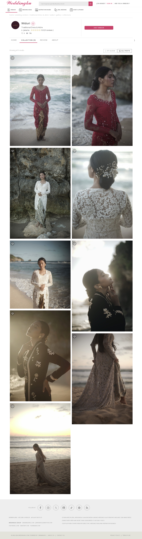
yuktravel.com (14, 525)
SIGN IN (109, 3)
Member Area (13, 517)
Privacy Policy (115, 535)
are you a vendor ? (122, 3)
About (55, 40)
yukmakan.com (35, 525)
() (42, 30)
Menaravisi (42, 535)
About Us (51, 535)
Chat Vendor (99, 28)
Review (43, 40)
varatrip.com (24, 525)
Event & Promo (77, 9)
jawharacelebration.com (43, 522)
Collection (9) (28, 40)
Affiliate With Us (36, 517)
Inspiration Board (43, 9)
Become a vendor (24, 517)
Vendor (11, 9)
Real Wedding (60, 9)
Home (14, 40)
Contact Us (60, 535)
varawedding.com (28, 522)
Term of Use (126, 535)
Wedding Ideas (25, 9)
